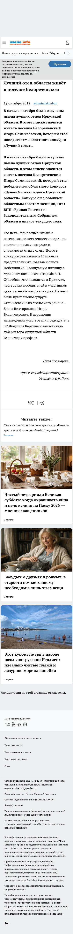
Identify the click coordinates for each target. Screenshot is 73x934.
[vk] (31, 403)
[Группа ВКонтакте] (7, 724)
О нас (7, 766)
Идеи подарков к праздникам (20, 53)
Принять (60, 64)
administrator (45, 103)
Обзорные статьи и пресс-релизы (22, 738)
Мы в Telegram (51, 53)
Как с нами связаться (15, 759)
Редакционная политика (17, 752)
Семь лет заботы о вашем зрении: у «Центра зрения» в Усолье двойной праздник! (36, 430)
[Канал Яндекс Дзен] (25, 724)
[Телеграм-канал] (19, 724)
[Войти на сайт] (67, 43)
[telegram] (43, 403)
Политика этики (13, 745)
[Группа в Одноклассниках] (13, 724)
